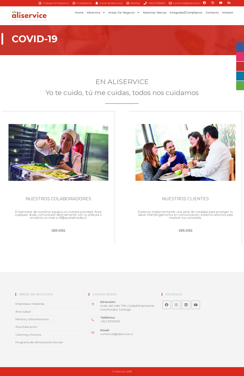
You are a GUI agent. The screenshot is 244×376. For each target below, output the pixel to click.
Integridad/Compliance (186, 12)
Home (79, 12)
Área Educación (26, 326)
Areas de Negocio (124, 12)
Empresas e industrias (29, 303)
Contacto (212, 12)
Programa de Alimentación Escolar (39, 342)
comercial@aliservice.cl (116, 334)
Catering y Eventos (28, 334)
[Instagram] (176, 305)
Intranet (227, 12)
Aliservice (96, 12)
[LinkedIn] (186, 305)
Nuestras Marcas (155, 12)
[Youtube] (196, 305)
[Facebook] (166, 305)
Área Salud (22, 311)
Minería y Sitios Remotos (32, 319)
